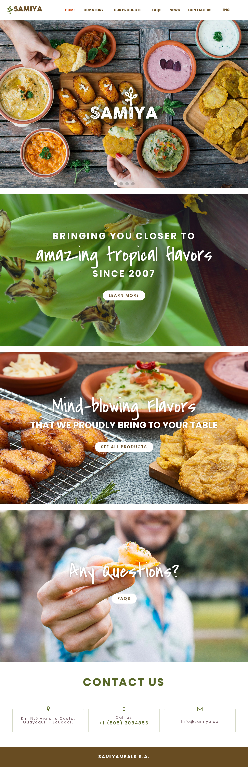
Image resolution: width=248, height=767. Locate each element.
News (175, 10)
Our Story (94, 10)
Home (70, 10)
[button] (115, 183)
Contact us (199, 10)
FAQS (156, 10)
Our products (129, 10)
